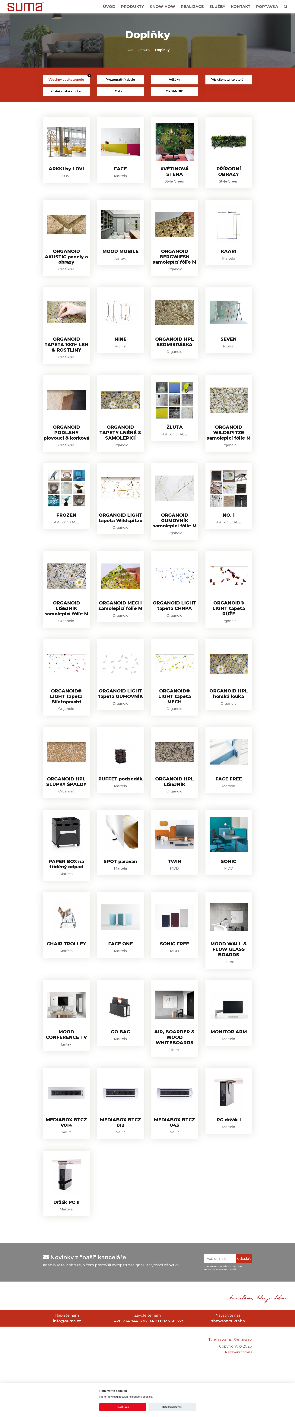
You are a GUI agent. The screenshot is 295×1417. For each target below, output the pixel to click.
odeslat (244, 1312)
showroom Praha (228, 1375)
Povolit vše (123, 1407)
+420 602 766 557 (167, 1375)
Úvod (109, 6)
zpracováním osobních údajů (220, 1323)
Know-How (162, 6)
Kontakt (240, 6)
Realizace (192, 6)
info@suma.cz (67, 1375)
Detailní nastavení (172, 1407)
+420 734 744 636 (128, 1375)
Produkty (132, 6)
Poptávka (267, 6)
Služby (217, 6)
